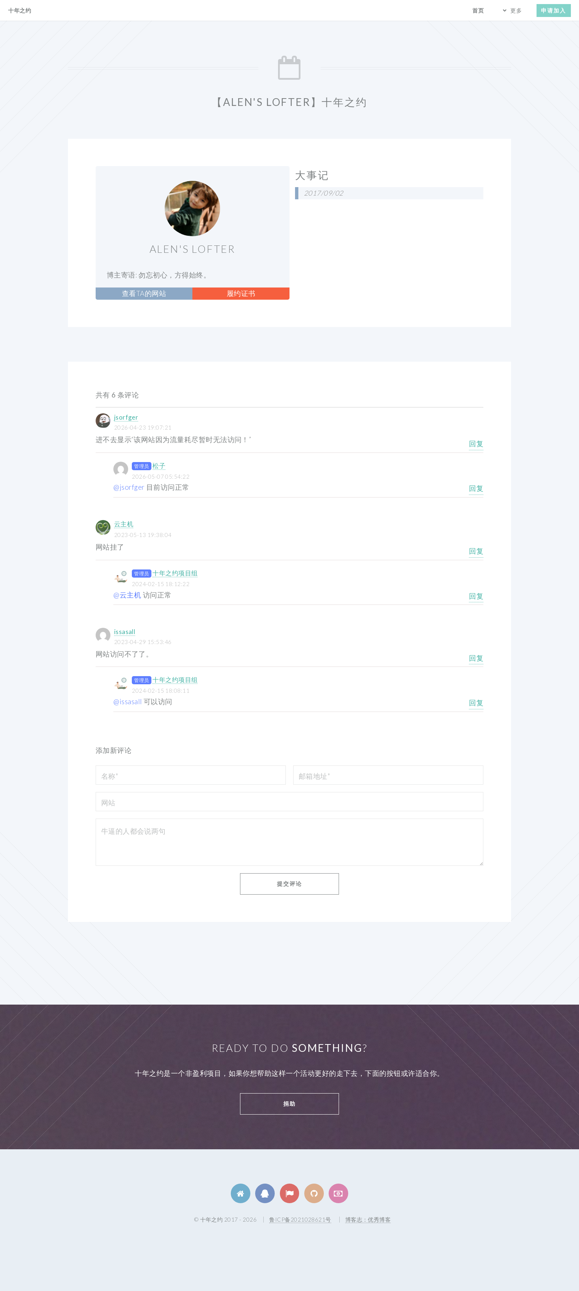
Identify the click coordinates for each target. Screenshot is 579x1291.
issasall (125, 632)
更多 (516, 10)
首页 (478, 10)
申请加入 (553, 10)
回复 (476, 444)
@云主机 (127, 595)
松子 (159, 465)
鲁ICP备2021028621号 (300, 1219)
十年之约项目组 (175, 573)
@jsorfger (128, 487)
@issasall (127, 702)
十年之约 (19, 10)
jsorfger (126, 417)
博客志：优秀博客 (368, 1219)
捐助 (289, 1103)
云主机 (123, 524)
